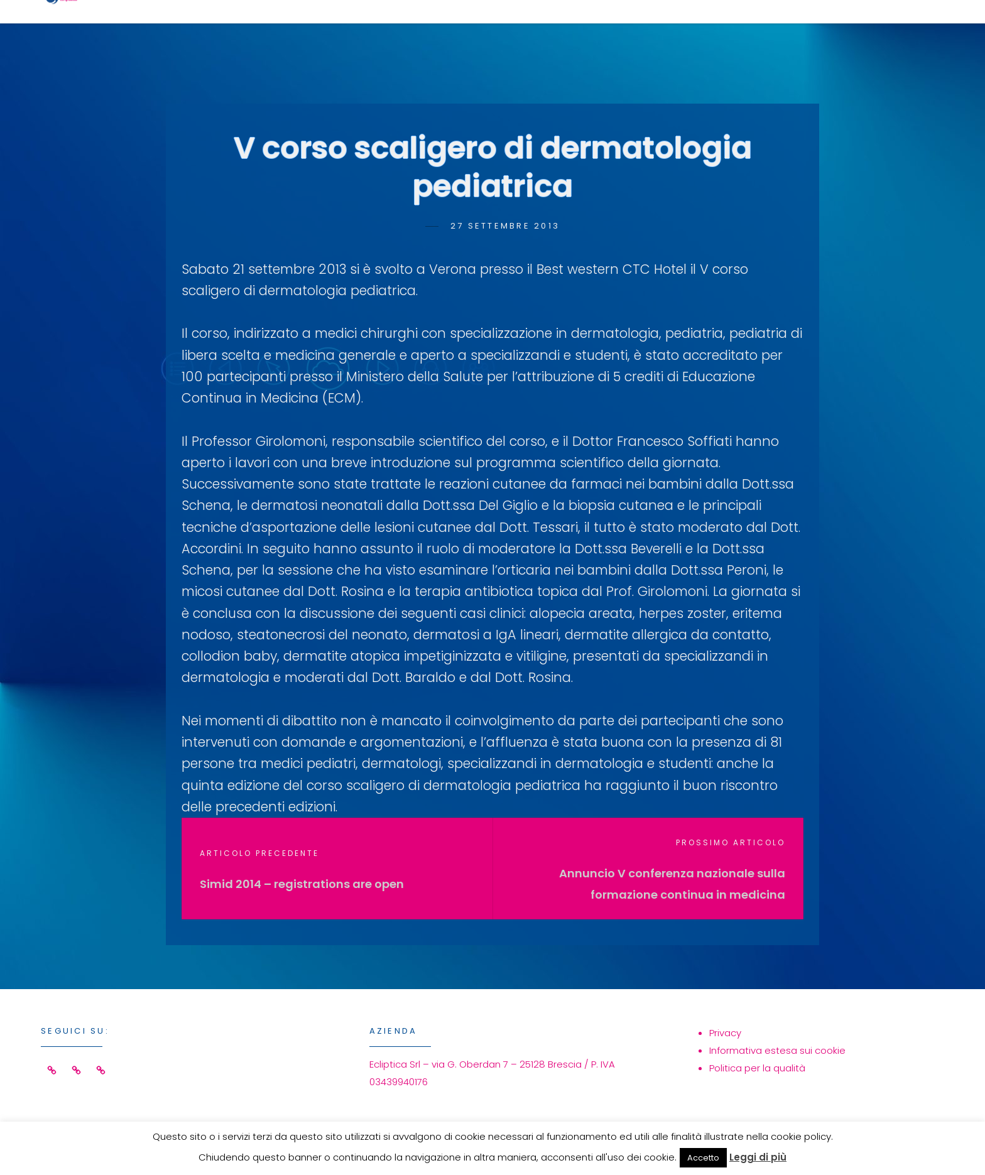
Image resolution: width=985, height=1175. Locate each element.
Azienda (769, 29)
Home (513, 29)
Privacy (725, 1032)
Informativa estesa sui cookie (777, 1050)
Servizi (595, 29)
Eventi (680, 29)
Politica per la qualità (757, 1068)
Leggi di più (757, 1157)
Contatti (871, 29)
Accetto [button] (703, 1158)
